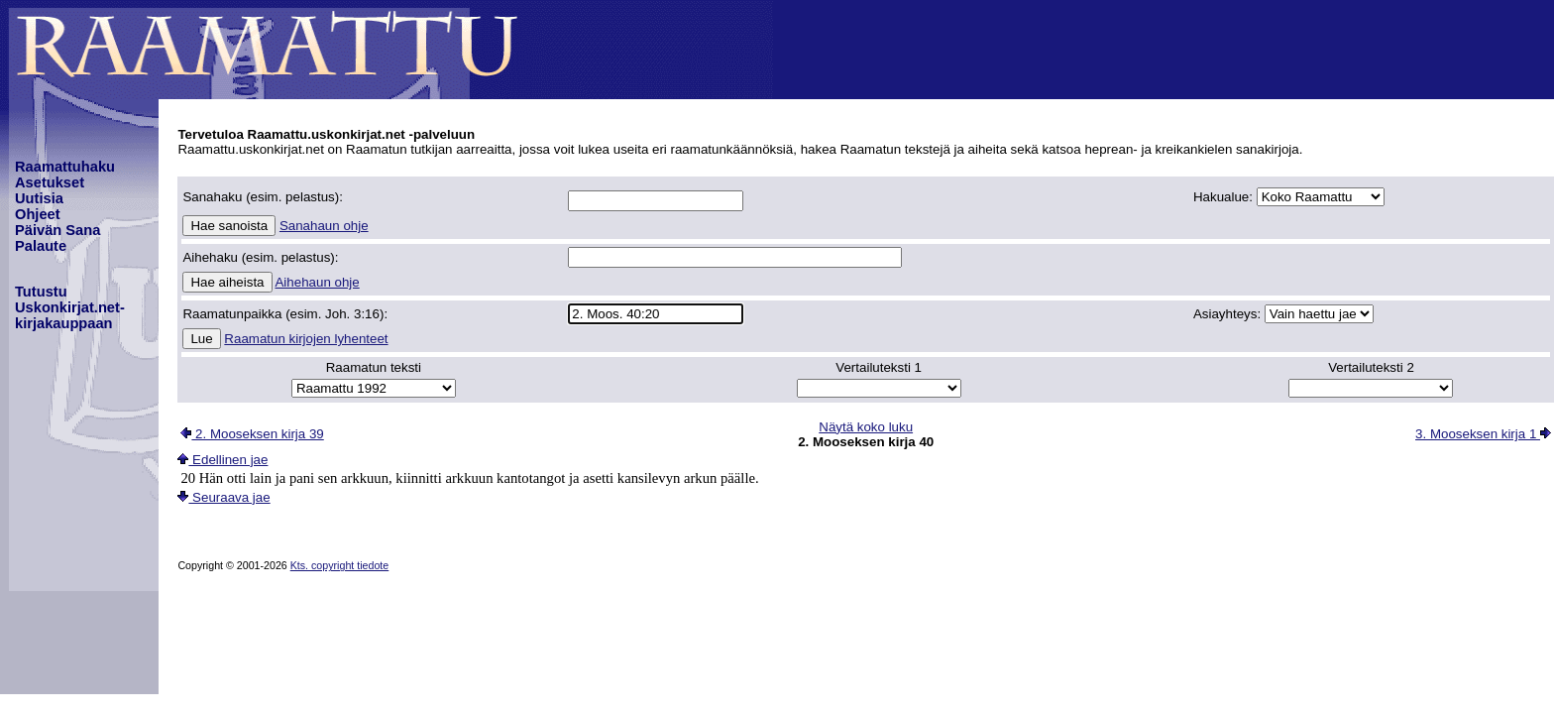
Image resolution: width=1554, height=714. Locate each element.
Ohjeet (37, 214)
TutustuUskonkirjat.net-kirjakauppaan (70, 307)
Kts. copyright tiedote (339, 565)
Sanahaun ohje (324, 225)
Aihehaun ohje (317, 282)
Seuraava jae (223, 497)
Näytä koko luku (866, 426)
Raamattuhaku (65, 167)
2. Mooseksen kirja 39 (251, 433)
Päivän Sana (57, 230)
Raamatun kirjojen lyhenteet (306, 338)
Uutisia (39, 198)
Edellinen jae (222, 459)
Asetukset (49, 182)
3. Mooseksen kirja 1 (1483, 433)
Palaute (40, 246)
